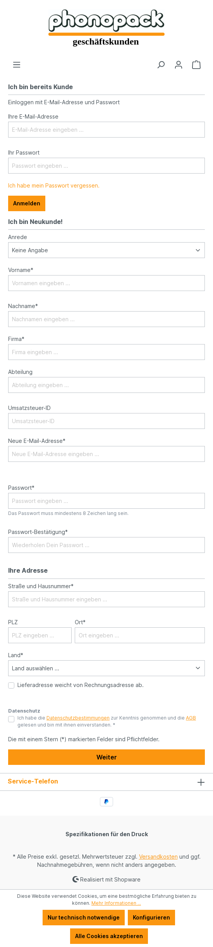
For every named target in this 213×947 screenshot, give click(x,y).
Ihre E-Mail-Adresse (33, 116)
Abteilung (20, 371)
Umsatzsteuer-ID (29, 408)
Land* (15, 655)
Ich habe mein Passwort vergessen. (54, 185)
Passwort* (21, 487)
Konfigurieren (151, 917)
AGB (191, 718)
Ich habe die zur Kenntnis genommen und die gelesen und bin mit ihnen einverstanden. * (106, 721)
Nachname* (23, 306)
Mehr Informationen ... (116, 903)
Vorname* (20, 270)
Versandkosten (158, 856)
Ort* (80, 622)
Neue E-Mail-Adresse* (36, 440)
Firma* (16, 339)
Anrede (17, 237)
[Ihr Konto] (178, 64)
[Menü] (17, 64)
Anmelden (26, 203)
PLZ (13, 622)
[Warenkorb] (196, 64)
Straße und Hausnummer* (41, 586)
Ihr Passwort (24, 152)
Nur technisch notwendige (84, 917)
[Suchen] (161, 64)
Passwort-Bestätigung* (38, 532)
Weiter (106, 757)
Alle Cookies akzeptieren (109, 936)
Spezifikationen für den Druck (106, 834)
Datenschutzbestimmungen (78, 718)
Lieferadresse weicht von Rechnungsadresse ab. (80, 685)
